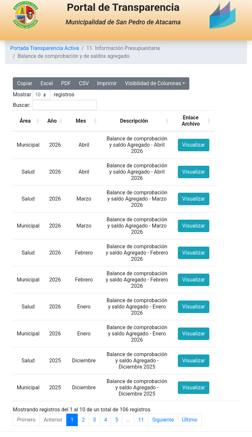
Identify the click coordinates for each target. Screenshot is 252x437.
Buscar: (21, 105)
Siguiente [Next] (163, 420)
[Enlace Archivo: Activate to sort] (193, 121)
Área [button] (25, 121)
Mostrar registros (43, 95)
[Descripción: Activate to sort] (137, 121)
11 (141, 420)
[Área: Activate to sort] (28, 121)
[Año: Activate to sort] (55, 121)
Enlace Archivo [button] (191, 120)
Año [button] (52, 121)
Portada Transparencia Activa (44, 48)
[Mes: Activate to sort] (84, 121)
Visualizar (193, 145)
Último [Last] (190, 420)
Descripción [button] (134, 121)
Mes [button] (81, 121)
